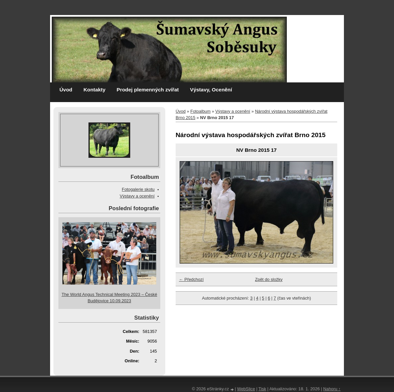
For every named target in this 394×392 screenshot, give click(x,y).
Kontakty (94, 89)
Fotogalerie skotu (138, 189)
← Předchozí (191, 279)
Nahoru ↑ (332, 388)
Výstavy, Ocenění (211, 89)
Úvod (65, 89)
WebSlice (246, 388)
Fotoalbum (200, 111)
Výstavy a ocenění (232, 111)
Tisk (262, 388)
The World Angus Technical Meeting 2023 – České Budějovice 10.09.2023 (109, 297)
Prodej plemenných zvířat (148, 89)
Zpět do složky (269, 279)
